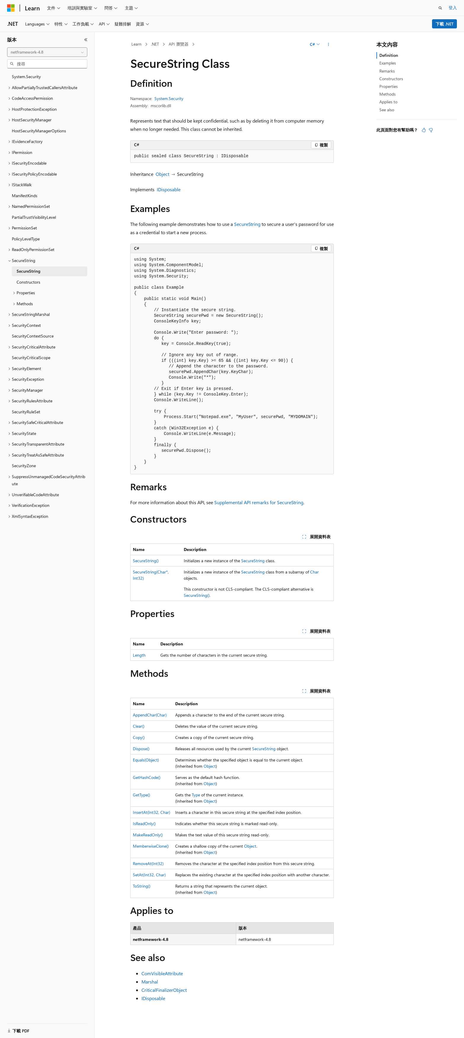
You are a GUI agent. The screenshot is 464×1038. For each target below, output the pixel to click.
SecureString (247, 224)
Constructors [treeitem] (28, 282)
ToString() (141, 886)
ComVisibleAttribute (162, 973)
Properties (388, 86)
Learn (136, 44)
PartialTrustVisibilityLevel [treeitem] (34, 217)
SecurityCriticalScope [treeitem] (31, 357)
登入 (453, 7)
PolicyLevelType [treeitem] (26, 239)
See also (386, 110)
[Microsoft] (11, 8)
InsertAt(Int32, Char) (151, 812)
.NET (155, 44)
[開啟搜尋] (440, 8)
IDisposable (169, 189)
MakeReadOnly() (148, 835)
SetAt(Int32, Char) (149, 875)
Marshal (149, 981)
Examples (387, 63)
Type (196, 795)
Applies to (388, 102)
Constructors (391, 78)
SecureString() (146, 560)
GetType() (141, 795)
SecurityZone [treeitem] (24, 465)
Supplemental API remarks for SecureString (258, 502)
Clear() (138, 726)
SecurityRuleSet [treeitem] (26, 411)
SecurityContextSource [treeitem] (33, 336)
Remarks (387, 71)
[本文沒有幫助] (430, 130)
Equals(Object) (146, 760)
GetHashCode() (146, 777)
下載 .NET (445, 24)
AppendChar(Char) (150, 715)
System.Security (168, 98)
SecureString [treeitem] (28, 271)
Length (139, 655)
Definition (388, 55)
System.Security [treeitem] (26, 76)
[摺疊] (86, 39)
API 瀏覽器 (178, 44)
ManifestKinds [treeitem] (24, 195)
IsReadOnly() (144, 823)
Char (314, 572)
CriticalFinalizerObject (164, 990)
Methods (387, 94)
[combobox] (47, 52)
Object (162, 174)
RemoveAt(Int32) (148, 863)
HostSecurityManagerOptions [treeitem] (39, 131)
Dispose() (141, 748)
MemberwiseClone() (151, 846)
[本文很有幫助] (423, 130)
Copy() (139, 737)
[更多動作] (328, 44)
